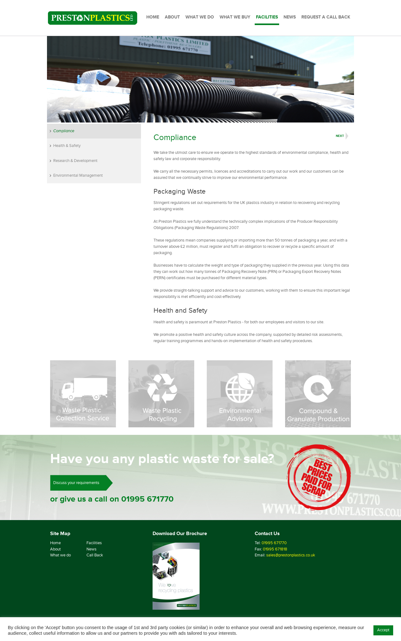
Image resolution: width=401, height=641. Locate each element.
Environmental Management (78, 175)
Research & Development (75, 160)
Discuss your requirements (76, 482)
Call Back (94, 555)
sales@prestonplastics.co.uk (290, 555)
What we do (60, 555)
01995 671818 (275, 549)
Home (55, 542)
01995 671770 (147, 499)
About (55, 549)
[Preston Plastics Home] (92, 18)
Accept (383, 630)
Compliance (63, 130)
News (91, 549)
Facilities (94, 542)
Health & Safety (67, 145)
